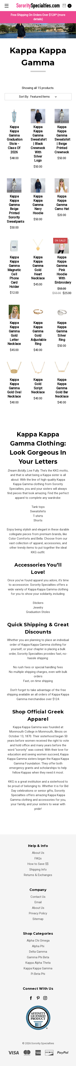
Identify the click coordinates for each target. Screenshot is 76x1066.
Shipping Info (38, 869)
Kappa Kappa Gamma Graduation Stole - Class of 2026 (14, 139)
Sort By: (24, 96)
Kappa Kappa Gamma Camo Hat (62, 202)
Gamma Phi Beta (38, 957)
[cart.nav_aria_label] (68, 5)
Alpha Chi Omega (38, 940)
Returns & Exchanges (38, 875)
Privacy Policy (38, 913)
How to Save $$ (38, 864)
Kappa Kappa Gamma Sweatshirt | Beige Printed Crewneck (62, 139)
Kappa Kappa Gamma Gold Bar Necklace (62, 388)
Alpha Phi (38, 946)
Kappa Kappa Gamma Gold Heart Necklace (38, 267)
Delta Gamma (38, 951)
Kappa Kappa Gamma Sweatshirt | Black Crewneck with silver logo (38, 143)
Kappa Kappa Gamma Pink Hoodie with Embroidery (63, 269)
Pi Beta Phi (38, 974)
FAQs (38, 858)
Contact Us (38, 897)
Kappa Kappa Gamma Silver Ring (61, 331)
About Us (38, 853)
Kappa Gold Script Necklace (38, 386)
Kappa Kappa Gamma (38, 968)
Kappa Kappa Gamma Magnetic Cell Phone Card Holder (14, 272)
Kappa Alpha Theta (38, 963)
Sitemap (38, 919)
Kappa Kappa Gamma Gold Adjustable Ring (38, 333)
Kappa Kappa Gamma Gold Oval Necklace (14, 388)
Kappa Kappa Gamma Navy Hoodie (38, 204)
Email (38, 902)
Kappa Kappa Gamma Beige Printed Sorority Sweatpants (15, 208)
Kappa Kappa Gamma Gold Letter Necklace (14, 333)
